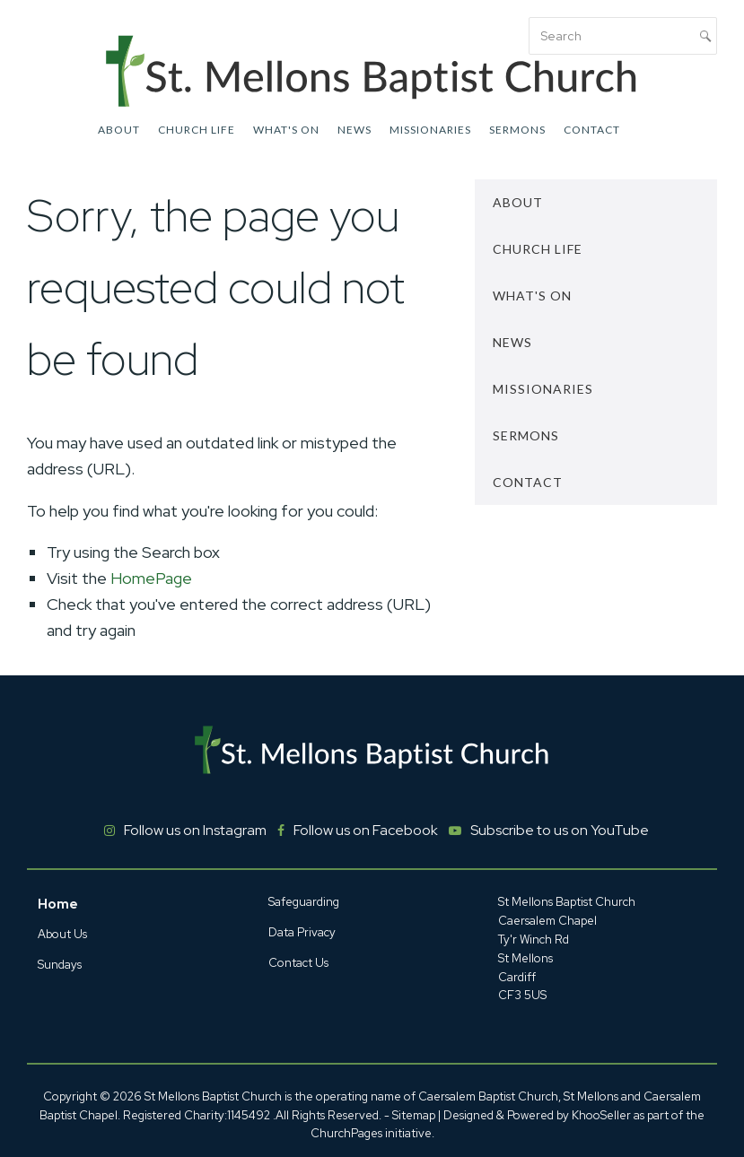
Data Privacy (302, 932)
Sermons (517, 129)
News (354, 129)
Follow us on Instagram (195, 830)
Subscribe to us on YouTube (559, 830)
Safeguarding (303, 901)
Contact (592, 129)
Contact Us (298, 962)
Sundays (60, 964)
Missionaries (430, 129)
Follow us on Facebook (365, 830)
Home (58, 904)
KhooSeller (601, 1115)
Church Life (196, 129)
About (119, 129)
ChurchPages (346, 1133)
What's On (286, 129)
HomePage (151, 578)
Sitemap (413, 1115)
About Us (62, 934)
